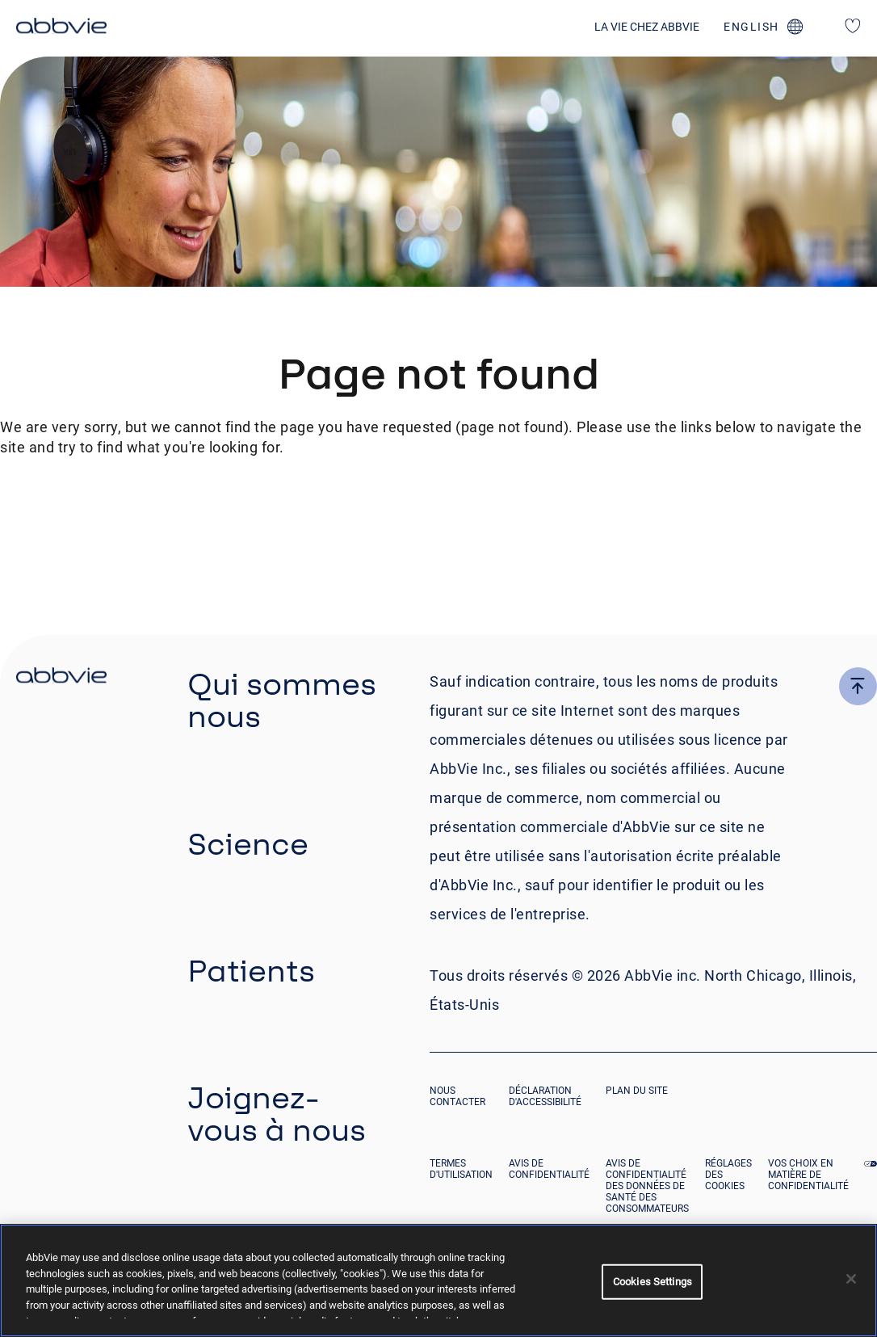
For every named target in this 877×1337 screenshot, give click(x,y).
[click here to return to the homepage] (61, 28)
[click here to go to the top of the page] (858, 686)
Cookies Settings (652, 1282)
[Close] (851, 1279)
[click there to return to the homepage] (61, 677)
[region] (438, 1280)
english (751, 26)
